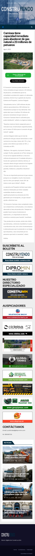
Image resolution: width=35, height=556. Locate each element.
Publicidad (29, 549)
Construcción (8, 471)
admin (18, 460)
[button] (32, 27)
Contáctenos (21, 549)
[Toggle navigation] (17, 27)
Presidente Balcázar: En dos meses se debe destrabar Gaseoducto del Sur (16, 513)
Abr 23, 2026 (10, 460)
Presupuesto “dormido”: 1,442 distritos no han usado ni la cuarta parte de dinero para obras (16, 458)
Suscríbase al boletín (26, 553)
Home (15, 549)
